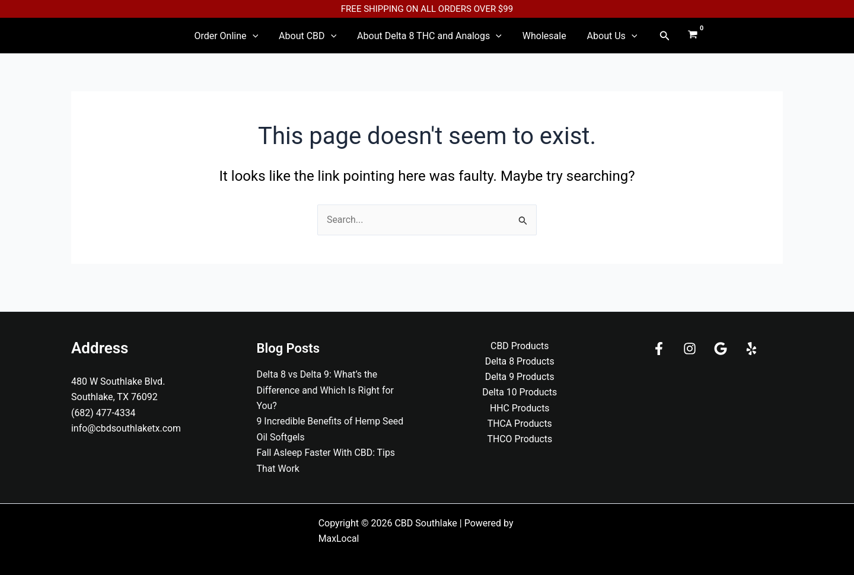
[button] (642, 40)
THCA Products (519, 424)
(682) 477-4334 (103, 413)
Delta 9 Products (520, 377)
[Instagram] (689, 348)
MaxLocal (338, 538)
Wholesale (535, 40)
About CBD (316, 40)
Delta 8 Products (520, 361)
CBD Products (519, 346)
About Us (594, 40)
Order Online (244, 40)
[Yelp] (751, 348)
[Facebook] (658, 348)
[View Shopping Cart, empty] (671, 40)
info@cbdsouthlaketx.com (126, 428)
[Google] (720, 348)
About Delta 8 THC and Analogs (429, 40)
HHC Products (520, 408)
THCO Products (520, 439)
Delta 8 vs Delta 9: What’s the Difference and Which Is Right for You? (326, 390)
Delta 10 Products (519, 392)
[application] (270, 40)
